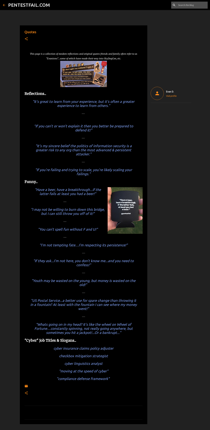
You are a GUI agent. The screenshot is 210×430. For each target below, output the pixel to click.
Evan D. (170, 91)
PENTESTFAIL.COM (29, 5)
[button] (26, 39)
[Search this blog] (192, 5)
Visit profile (171, 96)
